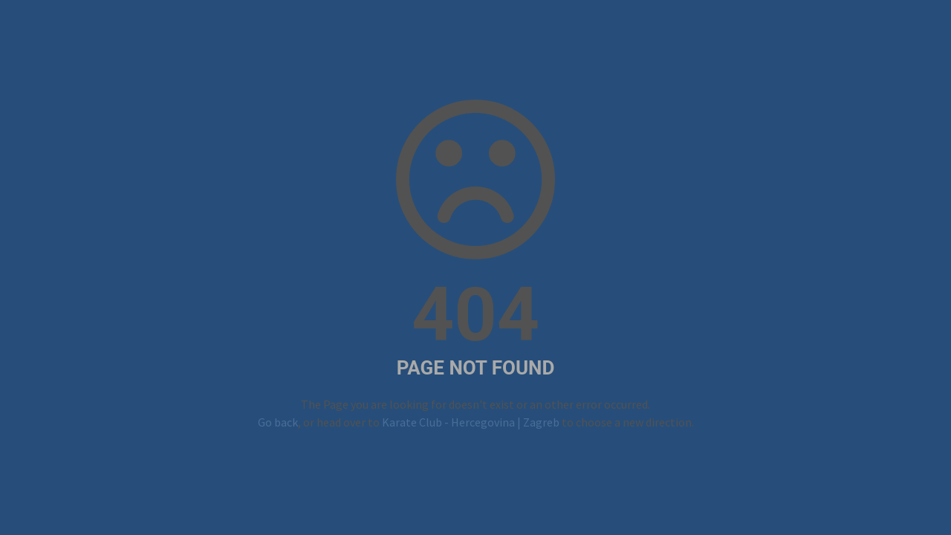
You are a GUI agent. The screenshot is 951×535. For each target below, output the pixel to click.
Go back (278, 422)
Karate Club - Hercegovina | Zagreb (470, 422)
